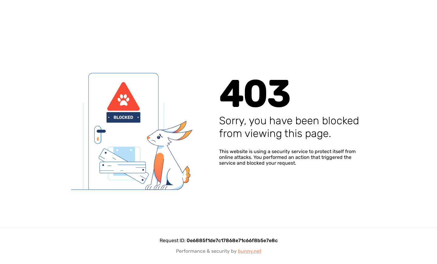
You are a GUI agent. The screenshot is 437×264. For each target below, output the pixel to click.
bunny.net (249, 251)
